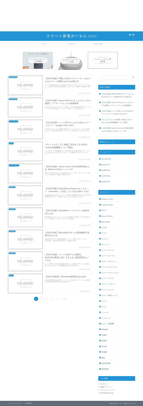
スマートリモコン (108, 284)
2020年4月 (105, 176)
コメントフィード (108, 390)
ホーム (44, 44)
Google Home (107, 205)
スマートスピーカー (109, 267)
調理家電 (105, 369)
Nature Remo (107, 216)
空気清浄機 (105, 363)
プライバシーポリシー (16, 403)
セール (104, 301)
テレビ (104, 307)
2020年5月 (105, 170)
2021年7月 (105, 165)
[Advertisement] (67, 15)
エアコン (105, 239)
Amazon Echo (107, 199)
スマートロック (107, 290)
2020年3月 (105, 182)
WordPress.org (107, 393)
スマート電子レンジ (109, 295)
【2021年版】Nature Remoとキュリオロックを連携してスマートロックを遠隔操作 (117, 104)
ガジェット (105, 244)
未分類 (104, 346)
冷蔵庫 (104, 335)
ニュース (105, 312)
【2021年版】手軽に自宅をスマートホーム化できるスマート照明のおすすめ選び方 (117, 95)
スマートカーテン (108, 256)
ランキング (71, 44)
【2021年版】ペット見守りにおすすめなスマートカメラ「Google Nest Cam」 (117, 112)
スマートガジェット (109, 261)
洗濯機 (104, 352)
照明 (103, 358)
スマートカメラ (107, 250)
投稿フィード (106, 387)
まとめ (104, 227)
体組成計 (105, 329)
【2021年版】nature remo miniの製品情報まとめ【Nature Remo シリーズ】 (117, 129)
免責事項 (29, 403)
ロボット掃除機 (107, 324)
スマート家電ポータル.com (71, 36)
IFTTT (104, 210)
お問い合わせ (98, 44)
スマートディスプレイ (110, 273)
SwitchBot (105, 222)
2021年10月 (106, 159)
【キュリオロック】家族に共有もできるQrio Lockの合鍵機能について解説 (116, 121)
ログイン (104, 384)
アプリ (104, 233)
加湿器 (104, 341)
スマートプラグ (107, 278)
